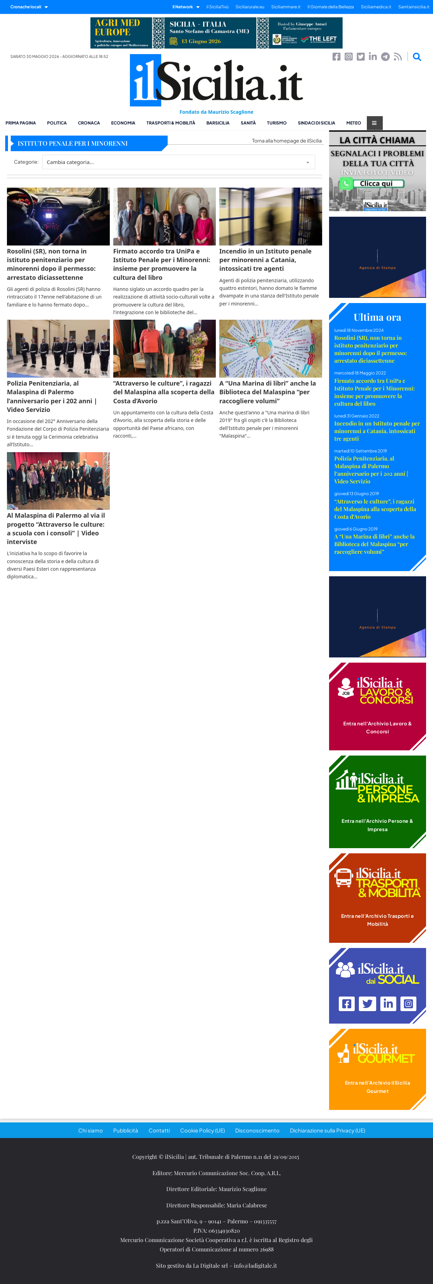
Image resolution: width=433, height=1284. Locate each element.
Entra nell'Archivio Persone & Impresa (378, 825)
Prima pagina (21, 123)
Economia (123, 123)
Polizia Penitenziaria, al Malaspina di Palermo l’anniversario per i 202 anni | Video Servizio (371, 470)
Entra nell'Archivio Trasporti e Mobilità (377, 920)
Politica (57, 123)
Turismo (277, 123)
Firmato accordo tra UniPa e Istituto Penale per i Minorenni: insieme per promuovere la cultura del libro (374, 392)
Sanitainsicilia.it (414, 6)
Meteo (353, 123)
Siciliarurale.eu (250, 6)
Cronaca (89, 123)
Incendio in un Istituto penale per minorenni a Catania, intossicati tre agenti (377, 431)
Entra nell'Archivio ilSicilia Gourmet (377, 1086)
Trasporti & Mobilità (171, 123)
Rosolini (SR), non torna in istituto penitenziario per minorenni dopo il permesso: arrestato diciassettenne (370, 349)
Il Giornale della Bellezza (331, 6)
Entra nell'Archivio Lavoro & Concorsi (377, 727)
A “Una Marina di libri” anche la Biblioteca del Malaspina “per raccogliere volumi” (374, 544)
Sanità (248, 123)
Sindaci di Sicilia (316, 123)
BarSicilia (218, 123)
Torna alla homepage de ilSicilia (287, 140)
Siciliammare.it (286, 6)
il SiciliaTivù (217, 6)
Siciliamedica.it (376, 6)
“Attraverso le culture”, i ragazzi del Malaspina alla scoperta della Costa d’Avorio (375, 509)
